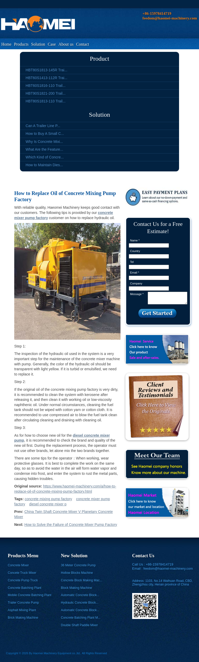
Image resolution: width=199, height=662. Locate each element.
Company (136, 283)
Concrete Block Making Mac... (81, 580)
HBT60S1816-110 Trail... (46, 85)
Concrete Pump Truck (23, 580)
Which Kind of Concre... (45, 157)
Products (21, 44)
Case (52, 44)
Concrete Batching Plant (24, 588)
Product (99, 58)
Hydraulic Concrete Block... (79, 602)
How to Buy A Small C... (45, 133)
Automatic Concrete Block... (80, 595)
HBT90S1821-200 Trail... (46, 93)
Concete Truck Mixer (22, 573)
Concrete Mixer (18, 565)
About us (65, 44)
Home (6, 44)
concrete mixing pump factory (48, 499)
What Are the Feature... (44, 149)
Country (135, 251)
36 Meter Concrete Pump (78, 565)
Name (135, 240)
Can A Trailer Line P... (43, 126)
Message (137, 294)
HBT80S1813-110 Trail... (46, 101)
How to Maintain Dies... (44, 165)
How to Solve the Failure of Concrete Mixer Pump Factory (70, 524)
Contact (82, 44)
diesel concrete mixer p (48, 504)
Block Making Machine (76, 588)
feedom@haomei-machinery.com (168, 568)
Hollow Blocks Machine (77, 573)
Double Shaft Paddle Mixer (79, 625)
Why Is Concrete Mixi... (44, 142)
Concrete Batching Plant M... (81, 617)
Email (134, 272)
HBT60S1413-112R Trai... (46, 78)
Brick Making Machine (23, 617)
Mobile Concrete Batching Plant (29, 595)
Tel (132, 261)
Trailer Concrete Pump (23, 602)
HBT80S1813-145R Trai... (46, 70)
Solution (38, 44)
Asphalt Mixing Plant (22, 610)
